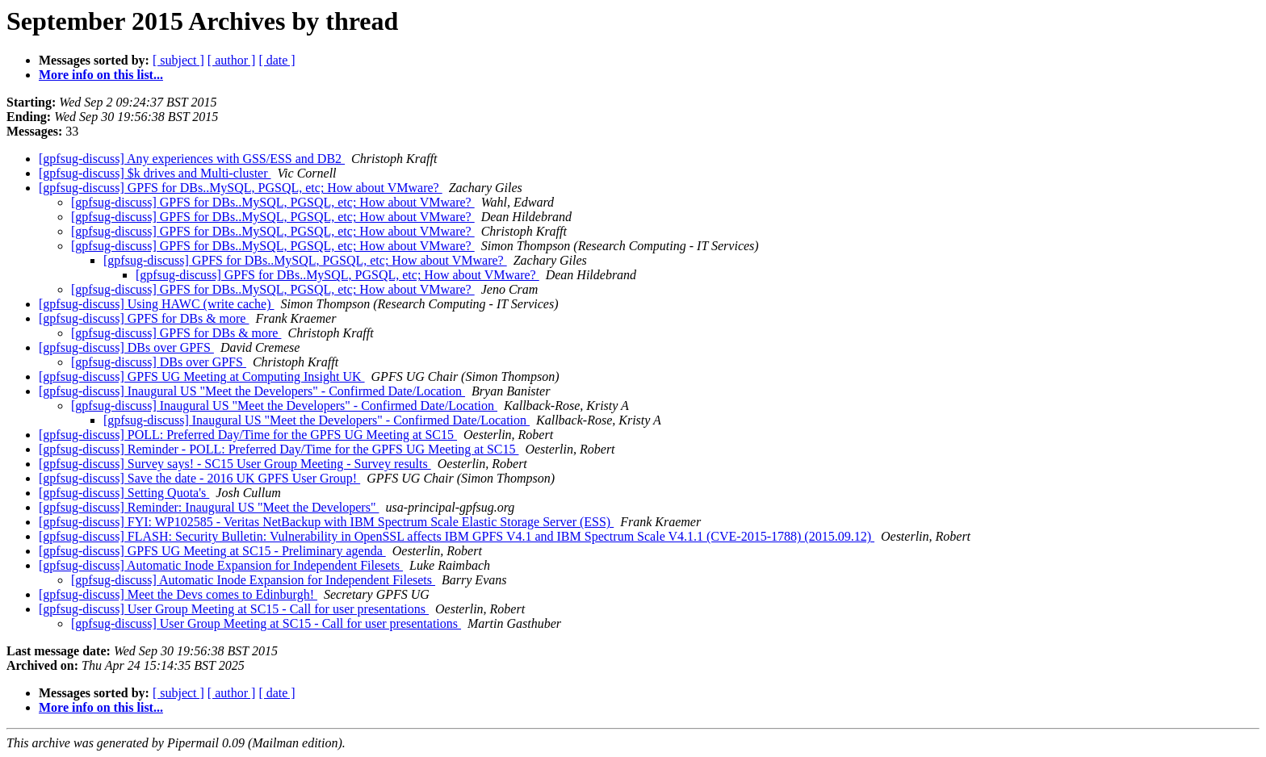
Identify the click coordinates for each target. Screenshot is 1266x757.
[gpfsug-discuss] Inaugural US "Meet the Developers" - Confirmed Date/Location (252, 391)
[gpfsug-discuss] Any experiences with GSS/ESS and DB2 (192, 158)
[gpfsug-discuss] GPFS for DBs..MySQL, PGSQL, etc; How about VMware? (240, 187)
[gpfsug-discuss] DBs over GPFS (126, 347)
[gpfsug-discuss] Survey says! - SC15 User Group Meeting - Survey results (235, 464)
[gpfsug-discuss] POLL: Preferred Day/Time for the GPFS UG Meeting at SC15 (248, 434)
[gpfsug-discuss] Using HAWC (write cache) (157, 304)
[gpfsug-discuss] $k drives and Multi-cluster (155, 173)
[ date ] (276, 60)
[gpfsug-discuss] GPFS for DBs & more (144, 318)
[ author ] (232, 60)
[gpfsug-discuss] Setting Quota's (124, 493)
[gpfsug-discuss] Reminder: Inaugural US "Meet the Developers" (209, 507)
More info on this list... (101, 75)
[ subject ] (178, 60)
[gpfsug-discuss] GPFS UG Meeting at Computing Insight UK (202, 376)
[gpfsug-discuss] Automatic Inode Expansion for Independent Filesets (221, 565)
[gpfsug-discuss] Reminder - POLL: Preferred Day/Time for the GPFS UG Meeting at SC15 (278, 449)
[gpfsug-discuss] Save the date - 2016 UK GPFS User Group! (199, 478)
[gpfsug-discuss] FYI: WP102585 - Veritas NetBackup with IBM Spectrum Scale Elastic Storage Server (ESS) (326, 522)
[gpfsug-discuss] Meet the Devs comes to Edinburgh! (178, 594)
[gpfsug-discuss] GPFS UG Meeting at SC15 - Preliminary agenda (212, 551)
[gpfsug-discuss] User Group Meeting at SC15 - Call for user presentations (234, 609)
